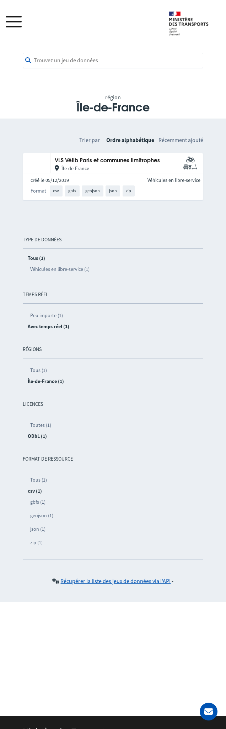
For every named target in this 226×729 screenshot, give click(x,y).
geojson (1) (41, 515)
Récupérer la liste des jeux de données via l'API (115, 580)
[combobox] (113, 60)
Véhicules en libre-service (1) (60, 269)
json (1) (37, 529)
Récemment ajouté (180, 139)
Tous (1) (38, 370)
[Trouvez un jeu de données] (113, 60)
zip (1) (36, 542)
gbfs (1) (37, 502)
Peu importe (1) (46, 315)
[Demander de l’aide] (208, 711)
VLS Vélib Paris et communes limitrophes (107, 160)
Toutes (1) (40, 425)
